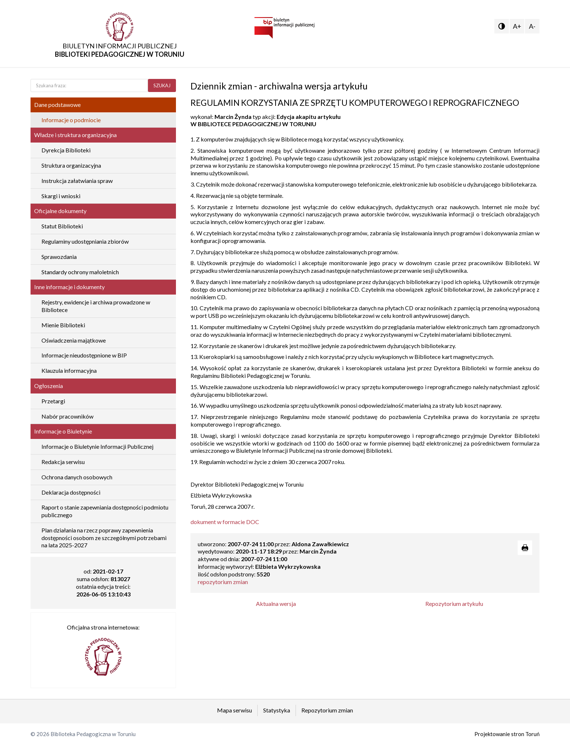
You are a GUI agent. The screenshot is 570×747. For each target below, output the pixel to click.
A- (532, 26)
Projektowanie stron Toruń (506, 734)
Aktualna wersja (276, 603)
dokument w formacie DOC (224, 521)
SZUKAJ (161, 85)
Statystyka (276, 710)
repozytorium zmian (223, 581)
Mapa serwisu (234, 710)
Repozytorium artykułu (454, 603)
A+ (517, 26)
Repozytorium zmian (327, 710)
